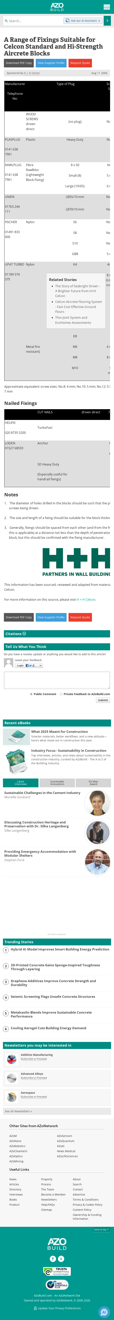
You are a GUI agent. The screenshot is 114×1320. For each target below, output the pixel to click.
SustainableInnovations (57, 783)
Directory (15, 1189)
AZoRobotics (17, 1146)
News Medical (66, 1151)
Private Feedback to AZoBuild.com (87, 694)
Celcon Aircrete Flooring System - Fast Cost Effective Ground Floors (78, 307)
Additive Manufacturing (37, 1055)
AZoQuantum (65, 1141)
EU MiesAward (93, 783)
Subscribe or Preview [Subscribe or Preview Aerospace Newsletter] (34, 1096)
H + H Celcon (86, 599)
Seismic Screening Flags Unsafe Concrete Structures (53, 997)
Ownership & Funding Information (87, 1217)
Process (46, 1184)
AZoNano (15, 1141)
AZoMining (16, 1161)
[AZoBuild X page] (61, 1259)
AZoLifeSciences (67, 1156)
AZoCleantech (18, 1151)
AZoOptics (16, 1156)
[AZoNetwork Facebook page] (53, 1259)
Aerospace (28, 1092)
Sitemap (46, 1210)
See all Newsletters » (18, 1111)
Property (46, 1179)
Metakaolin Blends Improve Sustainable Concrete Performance (51, 1014)
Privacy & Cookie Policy (87, 1204)
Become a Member (53, 1194)
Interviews (16, 1194)
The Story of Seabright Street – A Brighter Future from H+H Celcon (77, 291)
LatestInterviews (21, 783)
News (13, 1179)
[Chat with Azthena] (104, 1312)
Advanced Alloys (32, 1074)
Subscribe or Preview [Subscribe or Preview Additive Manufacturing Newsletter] (34, 1058)
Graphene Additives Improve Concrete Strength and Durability (53, 983)
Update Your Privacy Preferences (57, 1308)
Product (14, 1204)
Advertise (79, 1194)
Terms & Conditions (86, 1199)
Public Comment (45, 694)
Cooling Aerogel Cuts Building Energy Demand (48, 1028)
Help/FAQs (48, 1204)
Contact (78, 1189)
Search (77, 1184)
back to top (101, 1229)
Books (13, 1199)
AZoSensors (64, 1136)
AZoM (13, 1136)
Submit (103, 700)
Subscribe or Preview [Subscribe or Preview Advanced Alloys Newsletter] (34, 1077)
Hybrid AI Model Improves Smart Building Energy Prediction (60, 949)
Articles (14, 1184)
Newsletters (49, 1199)
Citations (15, 633)
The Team (47, 1189)
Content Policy (82, 1210)
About (77, 1179)
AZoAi (60, 1146)
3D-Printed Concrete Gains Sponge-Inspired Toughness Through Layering (55, 967)
